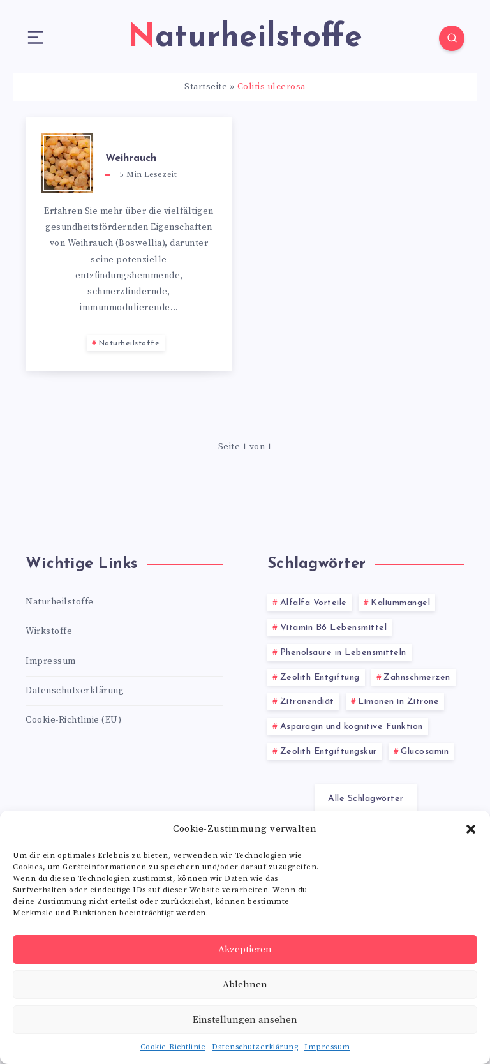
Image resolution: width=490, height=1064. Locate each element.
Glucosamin (425, 751)
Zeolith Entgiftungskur (328, 751)
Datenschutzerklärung (255, 1047)
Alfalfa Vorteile (313, 603)
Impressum (327, 1047)
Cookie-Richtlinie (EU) (73, 720)
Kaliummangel (400, 603)
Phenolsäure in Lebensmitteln (343, 652)
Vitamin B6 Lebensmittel (333, 628)
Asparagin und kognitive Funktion (351, 726)
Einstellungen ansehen (245, 1020)
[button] (470, 829)
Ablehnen (245, 984)
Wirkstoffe (49, 631)
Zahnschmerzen (416, 677)
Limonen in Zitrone (398, 702)
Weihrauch (130, 158)
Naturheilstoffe (129, 343)
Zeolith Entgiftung (320, 677)
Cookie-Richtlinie (173, 1047)
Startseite (205, 87)
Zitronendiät (307, 702)
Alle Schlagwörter (366, 799)
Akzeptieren (245, 949)
